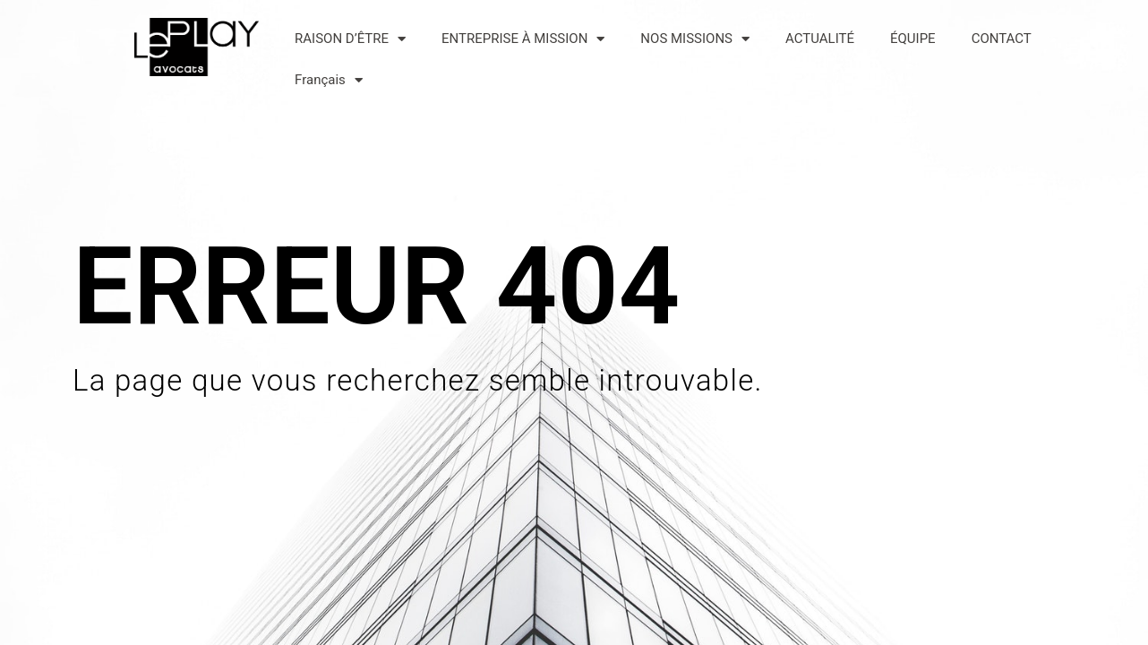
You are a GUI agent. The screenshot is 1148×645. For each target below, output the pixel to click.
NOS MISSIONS (695, 39)
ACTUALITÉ (819, 38)
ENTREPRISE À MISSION (522, 39)
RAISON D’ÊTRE (350, 39)
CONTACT (1002, 38)
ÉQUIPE (913, 38)
